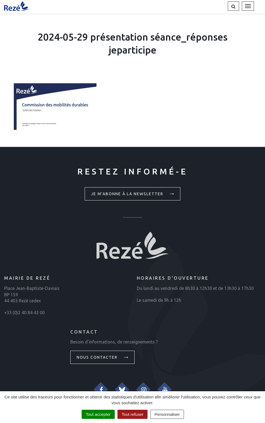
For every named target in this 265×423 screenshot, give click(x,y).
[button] (233, 6)
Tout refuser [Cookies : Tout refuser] (132, 414)
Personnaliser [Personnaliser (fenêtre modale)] (167, 414)
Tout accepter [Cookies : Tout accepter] (98, 414)
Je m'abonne (133, 193)
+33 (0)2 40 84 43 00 (24, 312)
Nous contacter (103, 357)
